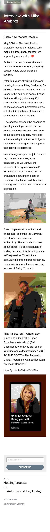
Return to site (12, 2)
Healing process (15, 482)
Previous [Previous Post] (7, 479)
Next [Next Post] (6, 488)
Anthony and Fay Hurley (22, 491)
